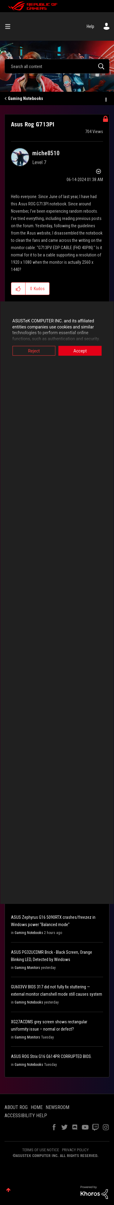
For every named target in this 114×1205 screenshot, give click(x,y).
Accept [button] (80, 350)
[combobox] (57, 66)
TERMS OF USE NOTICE (40, 1150)
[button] (18, 289)
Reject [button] (34, 350)
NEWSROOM (57, 1107)
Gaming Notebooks (25, 98)
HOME (37, 1107)
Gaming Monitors (27, 968)
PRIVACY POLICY (75, 1150)
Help (90, 26)
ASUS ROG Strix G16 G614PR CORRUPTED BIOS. (51, 1056)
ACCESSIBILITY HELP (26, 1115)
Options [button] (105, 99)
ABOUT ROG (16, 1107)
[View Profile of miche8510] (46, 153)
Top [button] (8, 1190)
